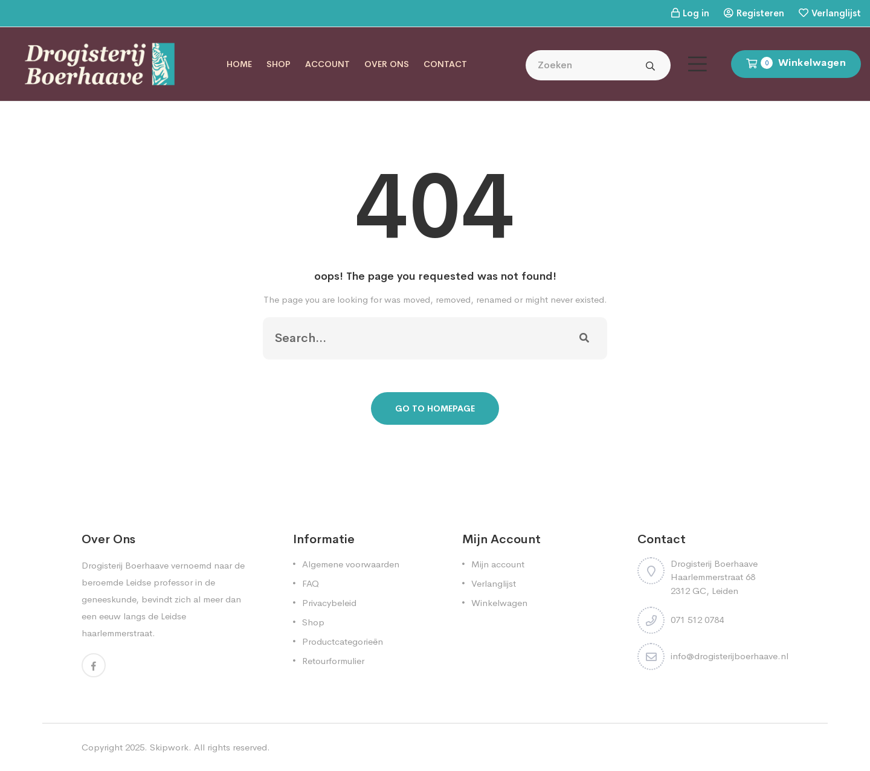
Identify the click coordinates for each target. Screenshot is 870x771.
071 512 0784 (697, 619)
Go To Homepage (435, 408)
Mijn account (497, 564)
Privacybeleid (329, 602)
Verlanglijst (836, 13)
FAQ (310, 583)
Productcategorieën (342, 641)
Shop (278, 64)
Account (327, 64)
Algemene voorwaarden (350, 564)
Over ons (386, 64)
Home (239, 64)
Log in (696, 13)
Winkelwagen (499, 602)
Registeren (760, 13)
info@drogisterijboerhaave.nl (729, 656)
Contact (445, 64)
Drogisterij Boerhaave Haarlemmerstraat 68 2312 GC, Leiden (714, 577)
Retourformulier (333, 660)
